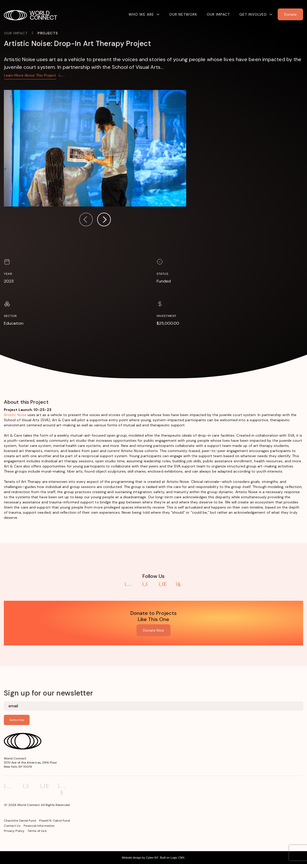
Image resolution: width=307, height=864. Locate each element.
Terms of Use (37, 831)
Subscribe (16, 720)
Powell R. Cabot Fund (54, 821)
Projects (48, 33)
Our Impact (218, 14)
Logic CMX (177, 857)
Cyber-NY (152, 857)
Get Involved (253, 14)
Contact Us (12, 826)
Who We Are (141, 14)
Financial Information (39, 826)
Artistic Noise (15, 414)
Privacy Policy (14, 831)
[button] (104, 220)
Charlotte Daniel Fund (20, 821)
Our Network (183, 14)
